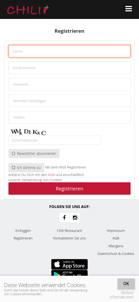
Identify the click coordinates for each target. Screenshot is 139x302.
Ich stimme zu (26, 167)
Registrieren (69, 188)
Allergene (116, 245)
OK (126, 283)
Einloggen (23, 230)
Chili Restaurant (69, 230)
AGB (51, 174)
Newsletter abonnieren (34, 153)
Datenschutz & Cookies (115, 253)
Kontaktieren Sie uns (69, 238)
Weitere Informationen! (122, 295)
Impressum (116, 230)
